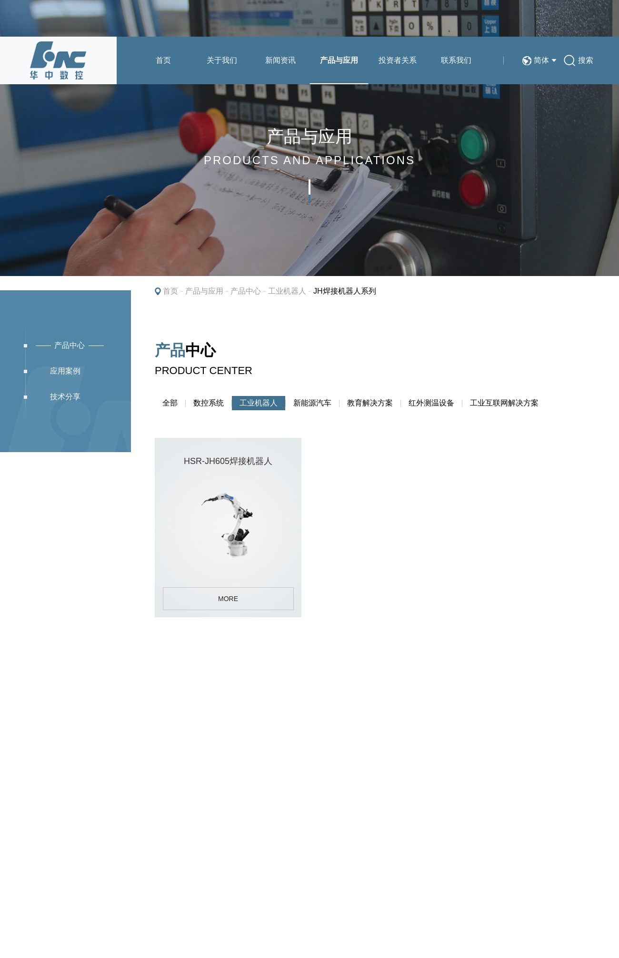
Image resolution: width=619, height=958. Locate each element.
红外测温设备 (431, 403)
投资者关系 (398, 60)
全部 (170, 403)
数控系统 (208, 403)
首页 (163, 60)
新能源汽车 (312, 403)
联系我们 (456, 60)
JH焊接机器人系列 (344, 291)
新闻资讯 (280, 60)
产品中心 (245, 291)
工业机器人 (287, 291)
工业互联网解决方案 (504, 403)
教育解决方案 (370, 403)
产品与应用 (339, 60)
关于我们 (222, 60)
